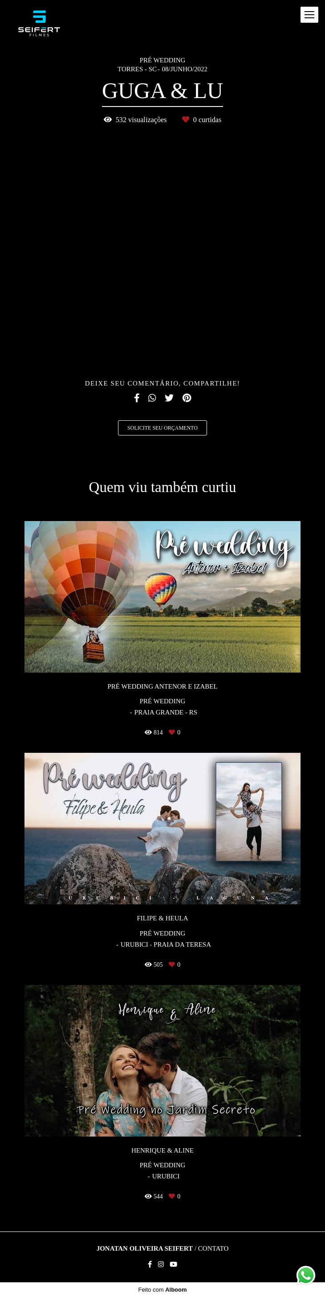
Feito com (162, 1289)
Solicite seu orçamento (162, 428)
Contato (213, 1248)
